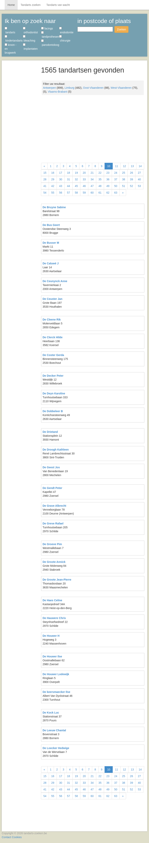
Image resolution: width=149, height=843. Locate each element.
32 (76, 179)
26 (131, 172)
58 (76, 192)
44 (68, 186)
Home (11, 4)
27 (139, 172)
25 (123, 172)
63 (115, 192)
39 (131, 179)
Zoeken (121, 29)
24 (115, 172)
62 (107, 192)
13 (132, 166)
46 (84, 186)
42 (52, 186)
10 (108, 166)
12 (124, 166)
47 (92, 186)
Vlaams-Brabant (57, 91)
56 (60, 192)
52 (131, 186)
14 (140, 166)
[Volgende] (123, 192)
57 (68, 192)
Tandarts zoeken (31, 4)
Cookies (17, 837)
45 (76, 186)
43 (60, 186)
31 (68, 179)
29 (52, 179)
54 (45, 192)
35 (100, 179)
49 (107, 186)
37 (115, 179)
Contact (6, 837)
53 (139, 186)
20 (84, 172)
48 (100, 186)
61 (100, 192)
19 (76, 172)
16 (52, 172)
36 (107, 179)
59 (84, 192)
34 (92, 179)
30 (60, 179)
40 (139, 179)
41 (45, 186)
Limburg (69, 87)
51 (123, 186)
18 (68, 172)
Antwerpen (49, 87)
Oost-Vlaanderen (93, 87)
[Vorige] (44, 166)
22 (100, 172)
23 (107, 172)
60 (92, 192)
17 (60, 172)
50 (115, 186)
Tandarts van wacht (58, 4)
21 (92, 172)
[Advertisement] (20, 120)
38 (123, 179)
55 (52, 192)
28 (45, 179)
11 (116, 166)
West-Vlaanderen (121, 87)
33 (84, 179)
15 (45, 172)
